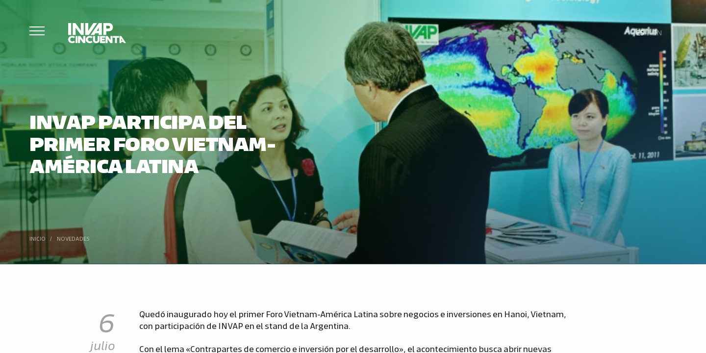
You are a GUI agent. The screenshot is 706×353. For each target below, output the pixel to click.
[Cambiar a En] (657, 32)
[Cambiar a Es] (640, 32)
